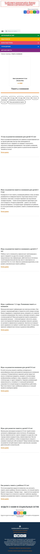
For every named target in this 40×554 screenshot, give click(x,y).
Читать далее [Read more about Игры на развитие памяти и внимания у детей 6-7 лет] (5, 267)
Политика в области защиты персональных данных (20, 550)
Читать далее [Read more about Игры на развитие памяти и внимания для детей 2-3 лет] (5, 211)
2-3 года (12, 98)
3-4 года (20, 98)
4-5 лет (28, 98)
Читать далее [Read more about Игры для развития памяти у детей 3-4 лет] (5, 448)
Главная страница (6, 54)
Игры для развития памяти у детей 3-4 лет (17, 428)
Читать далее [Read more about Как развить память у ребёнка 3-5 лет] (5, 499)
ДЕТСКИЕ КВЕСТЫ (6, 50)
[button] (2, 31)
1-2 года (4, 98)
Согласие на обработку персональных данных (20, 548)
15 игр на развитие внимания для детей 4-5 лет (18, 137)
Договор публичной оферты (20, 532)
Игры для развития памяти (17, 102)
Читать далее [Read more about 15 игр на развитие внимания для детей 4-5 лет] (5, 152)
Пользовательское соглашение (20, 530)
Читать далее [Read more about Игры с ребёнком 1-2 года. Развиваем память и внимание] (5, 330)
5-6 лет (35, 98)
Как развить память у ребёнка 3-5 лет (15, 485)
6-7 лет (4, 102)
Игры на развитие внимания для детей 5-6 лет (18, 367)
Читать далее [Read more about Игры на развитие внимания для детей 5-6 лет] (5, 391)
